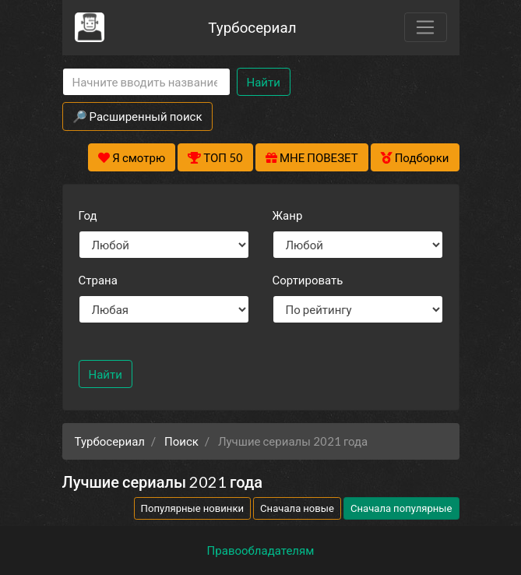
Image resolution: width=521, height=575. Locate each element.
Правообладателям (261, 550)
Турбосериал (252, 27)
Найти (263, 82)
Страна (98, 280)
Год (88, 215)
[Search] (146, 82)
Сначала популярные (401, 508)
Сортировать (308, 280)
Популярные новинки (192, 508)
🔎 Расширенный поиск (137, 116)
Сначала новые (297, 508)
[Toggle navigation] (425, 27)
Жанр (288, 215)
